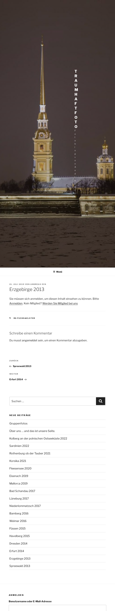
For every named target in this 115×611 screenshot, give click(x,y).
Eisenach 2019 (18, 476)
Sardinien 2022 (19, 445)
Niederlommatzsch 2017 (25, 506)
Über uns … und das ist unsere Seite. (32, 431)
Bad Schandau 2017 (22, 491)
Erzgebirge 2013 (20, 558)
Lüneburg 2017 (19, 498)
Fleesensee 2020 (20, 468)
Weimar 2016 (18, 521)
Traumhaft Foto (76, 99)
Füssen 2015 (17, 528)
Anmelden (16, 303)
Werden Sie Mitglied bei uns (60, 303)
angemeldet (29, 340)
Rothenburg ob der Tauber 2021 (29, 453)
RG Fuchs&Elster (24, 318)
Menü (57, 271)
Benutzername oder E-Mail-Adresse (30, 601)
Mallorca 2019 (18, 483)
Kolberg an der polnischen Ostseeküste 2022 (38, 438)
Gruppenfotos (18, 423)
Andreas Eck (38, 284)
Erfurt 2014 (16, 551)
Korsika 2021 (17, 461)
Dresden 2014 (18, 543)
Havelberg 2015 (19, 536)
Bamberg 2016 (19, 513)
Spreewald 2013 (19, 566)
